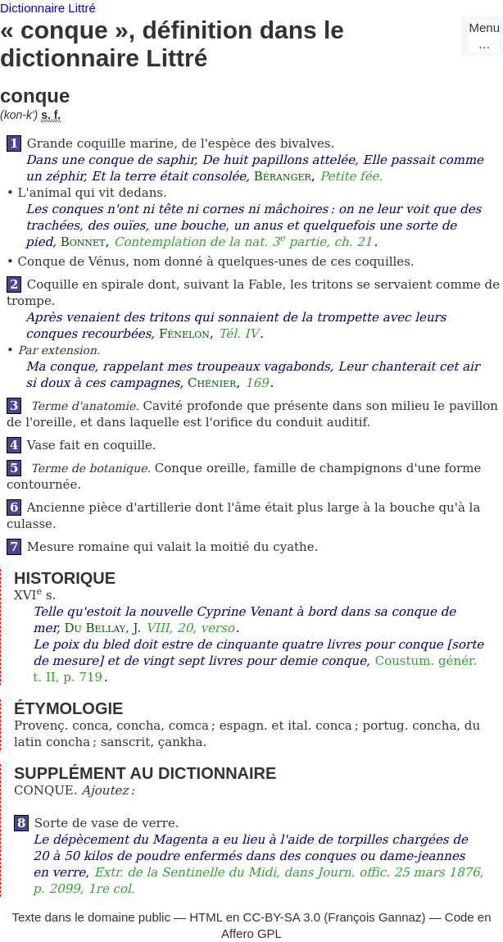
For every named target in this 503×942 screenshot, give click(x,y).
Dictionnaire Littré (48, 8)
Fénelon (184, 333)
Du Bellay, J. (103, 628)
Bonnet (83, 241)
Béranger (282, 176)
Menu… (484, 35)
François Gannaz (374, 917)
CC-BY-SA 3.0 (282, 917)
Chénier (212, 382)
